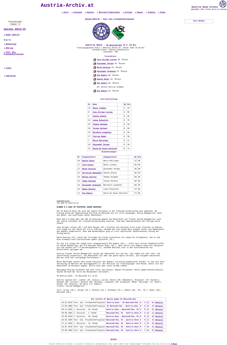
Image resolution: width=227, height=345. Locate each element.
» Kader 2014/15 (11, 35)
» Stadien (150, 12)
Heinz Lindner (99, 108)
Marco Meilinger (100, 141)
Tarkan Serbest (100, 128)
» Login (7, 68)
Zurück (113, 339)
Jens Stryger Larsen (107, 60)
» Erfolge (127, 12)
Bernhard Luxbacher (102, 132)
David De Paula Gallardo (105, 149)
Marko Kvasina (103, 68)
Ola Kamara (102, 75)
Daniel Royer (103, 79)
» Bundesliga (10, 44)
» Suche (161, 12)
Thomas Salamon (100, 124)
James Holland (89, 181)
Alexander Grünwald (106, 71)
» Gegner (139, 12)
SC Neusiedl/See (114, 45)
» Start (65, 12)
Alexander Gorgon (105, 64)
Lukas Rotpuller (100, 120)
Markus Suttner (89, 177)
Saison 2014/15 (15, 29)
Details (159, 303)
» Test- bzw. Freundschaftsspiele (14, 53)
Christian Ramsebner (92, 173)
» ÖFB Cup (8, 48)
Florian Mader (99, 137)
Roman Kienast (89, 189)
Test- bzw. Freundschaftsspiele (118, 19)
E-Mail (174, 344)
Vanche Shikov (99, 116)
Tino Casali (88, 165)
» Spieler (89, 12)
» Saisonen (77, 12)
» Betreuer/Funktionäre (108, 12)
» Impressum (9, 76)
